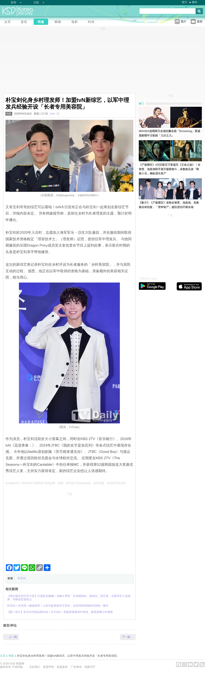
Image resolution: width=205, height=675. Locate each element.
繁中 (184, 2)
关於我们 (34, 666)
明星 (8, 113)
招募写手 (89, 666)
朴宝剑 (22, 578)
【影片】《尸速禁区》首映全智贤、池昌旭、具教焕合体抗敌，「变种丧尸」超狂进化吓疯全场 (169, 205)
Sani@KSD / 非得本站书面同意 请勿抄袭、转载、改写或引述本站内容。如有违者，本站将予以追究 (65, 483)
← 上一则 (11, 637)
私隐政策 (62, 666)
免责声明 (48, 666)
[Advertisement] (69, 526)
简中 (194, 2)
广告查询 (76, 666)
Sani (52, 113)
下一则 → (128, 637)
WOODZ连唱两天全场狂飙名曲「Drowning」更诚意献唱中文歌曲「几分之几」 (169, 133)
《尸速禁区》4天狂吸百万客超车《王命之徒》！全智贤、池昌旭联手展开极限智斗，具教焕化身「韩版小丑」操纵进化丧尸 (169, 169)
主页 (2, 655)
